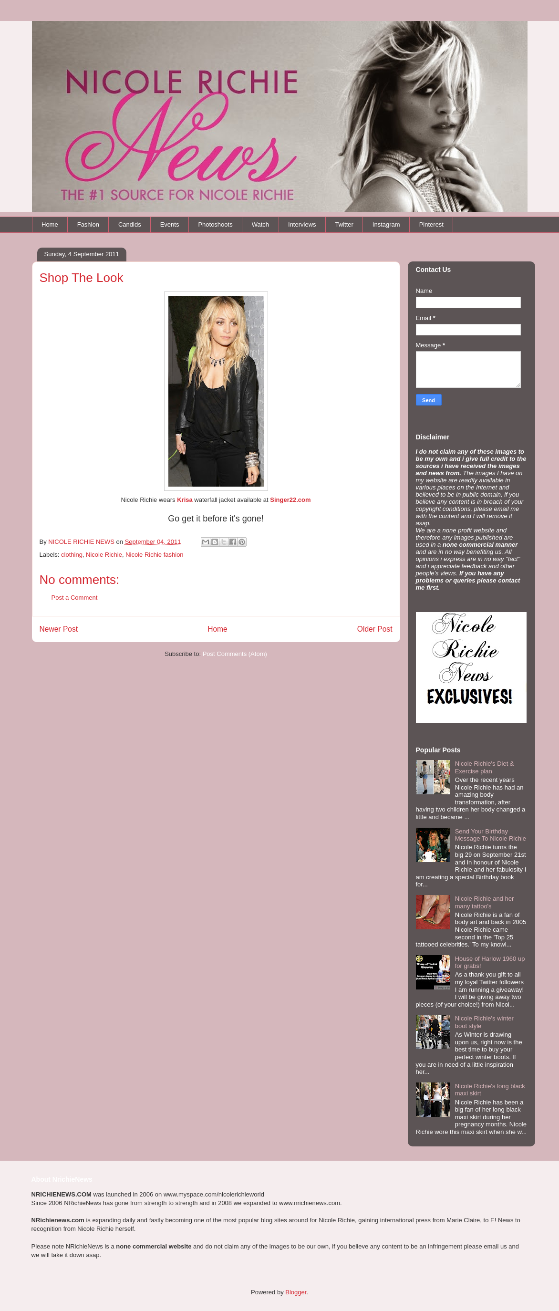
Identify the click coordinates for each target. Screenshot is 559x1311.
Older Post (375, 629)
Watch (260, 224)
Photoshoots (215, 224)
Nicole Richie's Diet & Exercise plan (484, 767)
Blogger (295, 1292)
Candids (129, 224)
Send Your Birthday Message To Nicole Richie (490, 835)
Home (49, 224)
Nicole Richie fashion (154, 554)
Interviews (302, 224)
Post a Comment (75, 597)
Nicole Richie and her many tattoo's (484, 902)
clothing (72, 554)
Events (169, 224)
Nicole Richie (104, 554)
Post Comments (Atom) (235, 653)
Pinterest (431, 224)
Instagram (386, 224)
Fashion (88, 224)
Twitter (344, 224)
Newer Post (59, 629)
